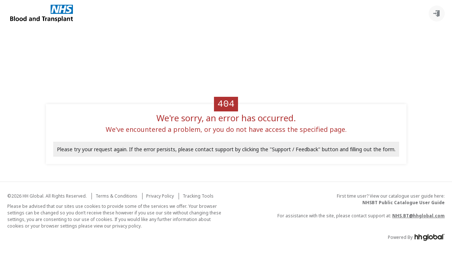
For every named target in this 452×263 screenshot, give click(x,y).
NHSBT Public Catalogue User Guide (403, 202)
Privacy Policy (160, 196)
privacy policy (126, 226)
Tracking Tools (198, 196)
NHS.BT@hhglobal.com (418, 216)
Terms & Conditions (116, 196)
